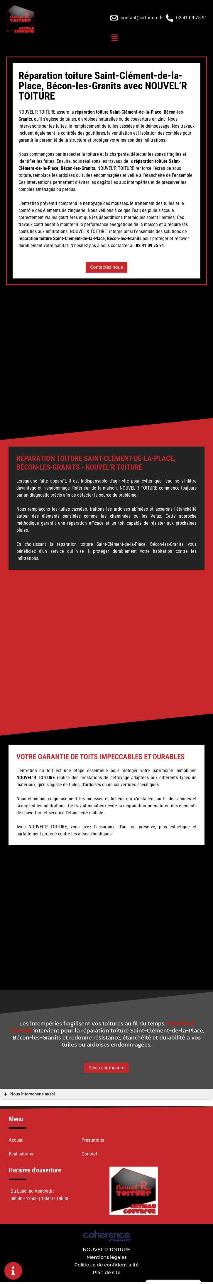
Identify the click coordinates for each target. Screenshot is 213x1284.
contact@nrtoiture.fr (142, 17)
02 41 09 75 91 (191, 17)
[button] (106, 267)
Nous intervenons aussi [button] (28, 1094)
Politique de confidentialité (106, 1265)
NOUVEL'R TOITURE (106, 1249)
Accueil (16, 1140)
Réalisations (21, 1154)
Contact (89, 1154)
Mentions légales (107, 1257)
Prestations (93, 1140)
